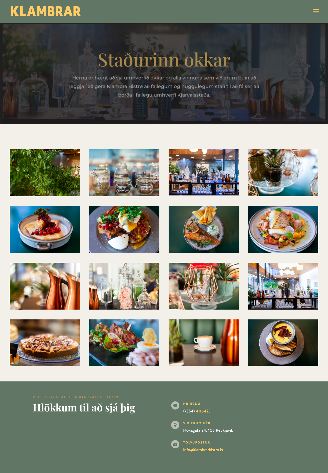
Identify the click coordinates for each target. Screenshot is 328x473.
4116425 (203, 411)
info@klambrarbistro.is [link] (203, 449)
